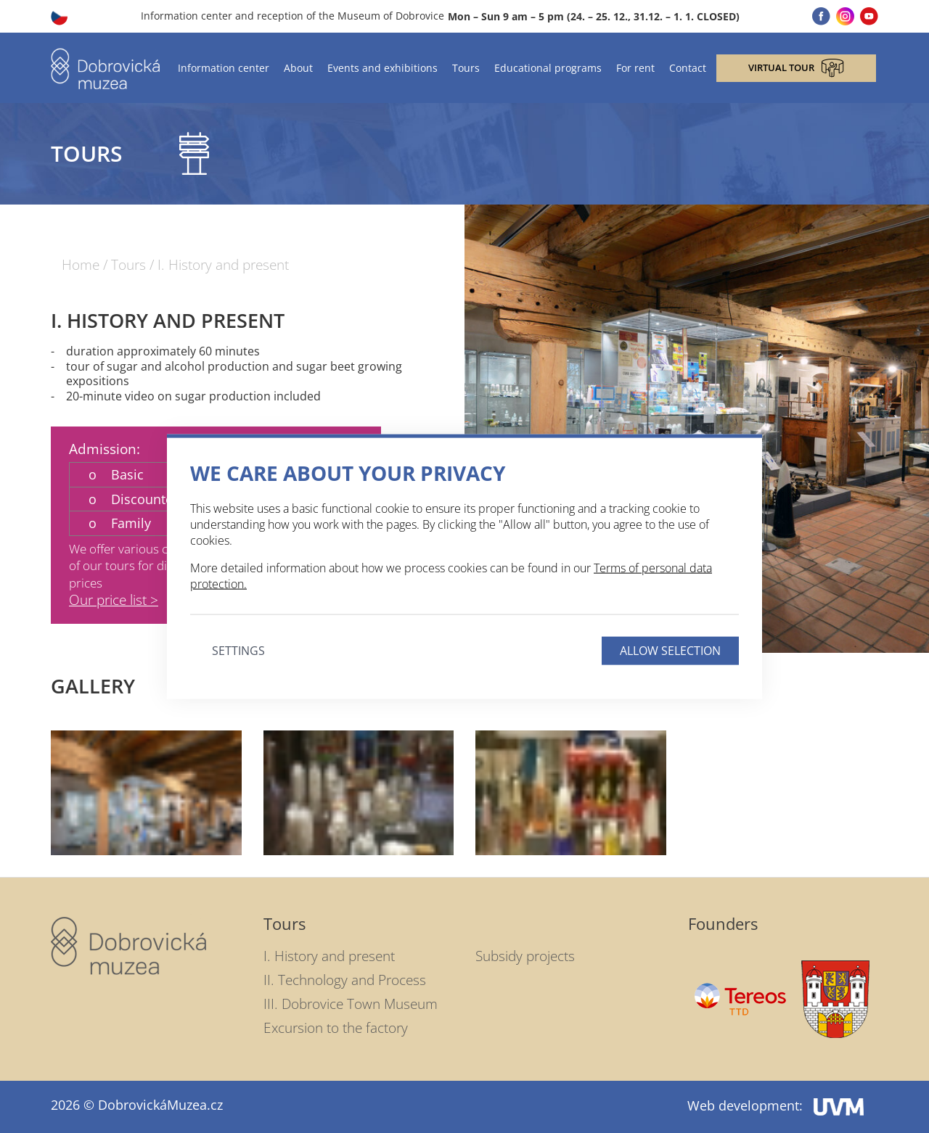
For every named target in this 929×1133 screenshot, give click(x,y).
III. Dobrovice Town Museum (350, 1003)
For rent (635, 68)
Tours (466, 68)
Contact (687, 68)
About (298, 68)
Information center (223, 68)
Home (80, 265)
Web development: (775, 1105)
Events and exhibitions (382, 68)
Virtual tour (796, 68)
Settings (238, 650)
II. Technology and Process (344, 980)
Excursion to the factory (335, 1027)
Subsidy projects (525, 956)
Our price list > (113, 599)
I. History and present (223, 265)
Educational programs (548, 68)
